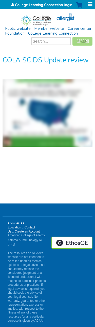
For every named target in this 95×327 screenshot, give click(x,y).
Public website (18, 28)
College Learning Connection (53, 33)
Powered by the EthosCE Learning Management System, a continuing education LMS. (71, 243)
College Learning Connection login (43, 5)
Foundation (15, 33)
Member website (49, 28)
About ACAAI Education (16, 225)
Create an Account (27, 231)
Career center (79, 28)
